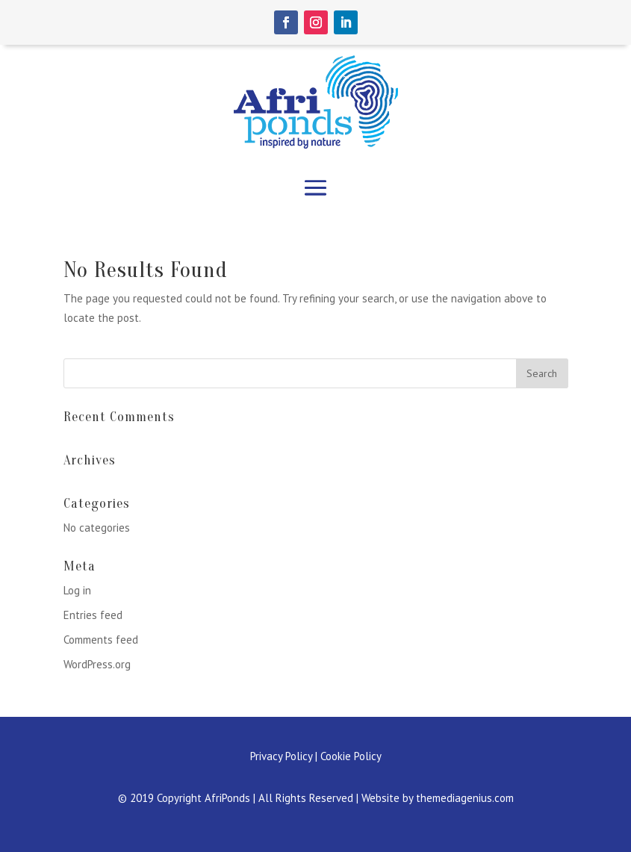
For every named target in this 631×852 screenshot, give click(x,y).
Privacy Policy (281, 756)
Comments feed (100, 639)
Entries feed (92, 615)
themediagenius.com (465, 798)
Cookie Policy (351, 756)
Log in (77, 590)
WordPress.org (97, 664)
